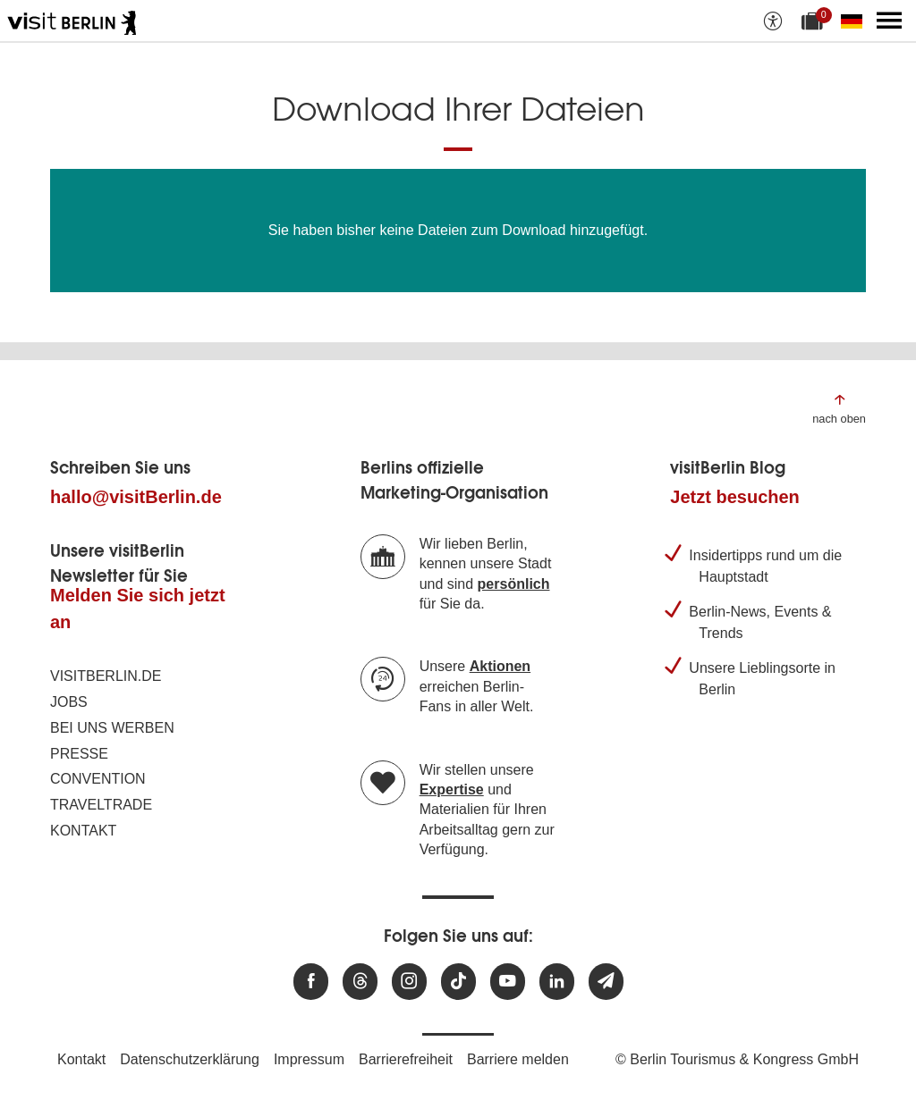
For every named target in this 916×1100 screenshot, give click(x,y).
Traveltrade (101, 804)
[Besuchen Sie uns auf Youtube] (507, 981)
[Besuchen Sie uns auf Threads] (360, 981)
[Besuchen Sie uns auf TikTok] (458, 981)
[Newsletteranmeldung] (606, 981)
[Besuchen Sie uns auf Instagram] (409, 981)
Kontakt (83, 830)
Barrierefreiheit (406, 1059)
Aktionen (500, 666)
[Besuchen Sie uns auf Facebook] (310, 981)
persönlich (514, 584)
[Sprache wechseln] (855, 21)
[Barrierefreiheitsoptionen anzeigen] (773, 20)
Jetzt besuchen (734, 497)
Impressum (309, 1059)
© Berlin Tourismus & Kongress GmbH (737, 1059)
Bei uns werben (112, 727)
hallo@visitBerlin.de (136, 497)
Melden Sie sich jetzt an (137, 608)
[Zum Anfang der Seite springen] (839, 408)
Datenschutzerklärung (189, 1059)
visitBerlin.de (105, 676)
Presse (79, 753)
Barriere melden (518, 1059)
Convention (98, 778)
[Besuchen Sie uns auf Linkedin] (556, 981)
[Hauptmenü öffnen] (889, 20)
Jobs (69, 702)
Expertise (452, 789)
